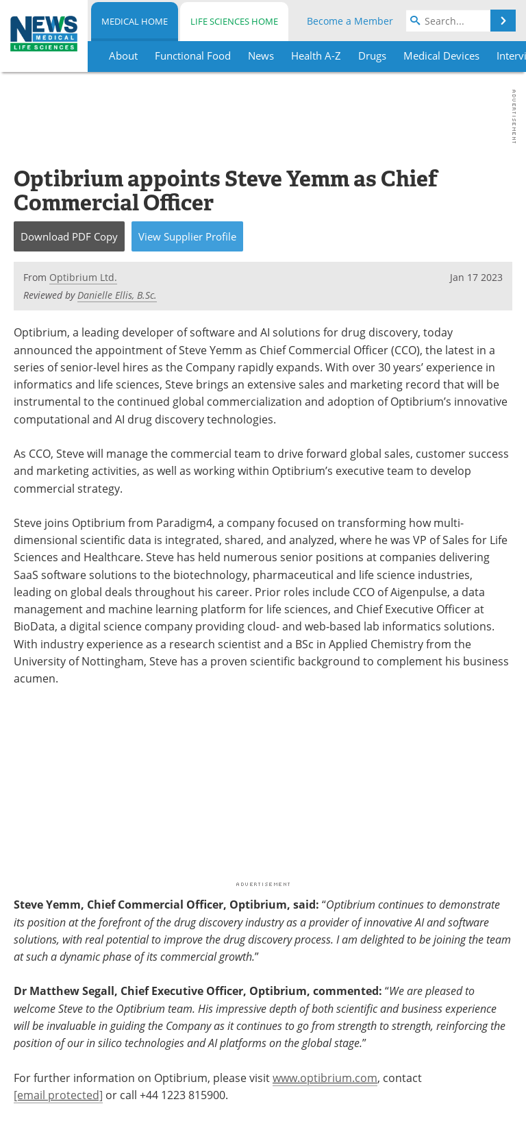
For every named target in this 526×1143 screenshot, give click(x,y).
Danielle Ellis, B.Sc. (117, 295)
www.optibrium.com (325, 1077)
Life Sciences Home (234, 21)
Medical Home (134, 21)
